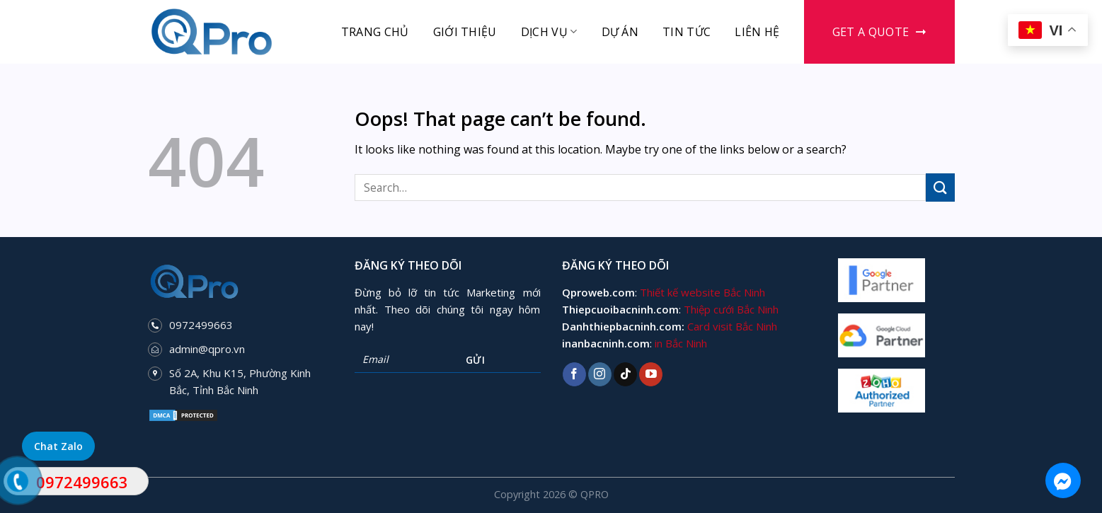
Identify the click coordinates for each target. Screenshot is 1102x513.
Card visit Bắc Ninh (732, 326)
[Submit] (940, 187)
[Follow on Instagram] (600, 374)
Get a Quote (870, 32)
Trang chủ (375, 32)
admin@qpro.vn (207, 349)
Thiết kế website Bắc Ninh (702, 292)
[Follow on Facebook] (574, 374)
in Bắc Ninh (681, 343)
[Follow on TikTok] (625, 374)
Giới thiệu (465, 32)
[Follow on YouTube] (650, 374)
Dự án (620, 32)
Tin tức (686, 32)
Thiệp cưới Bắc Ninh (731, 309)
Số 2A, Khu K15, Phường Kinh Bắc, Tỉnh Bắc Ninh (240, 381)
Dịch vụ (549, 32)
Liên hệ (757, 32)
